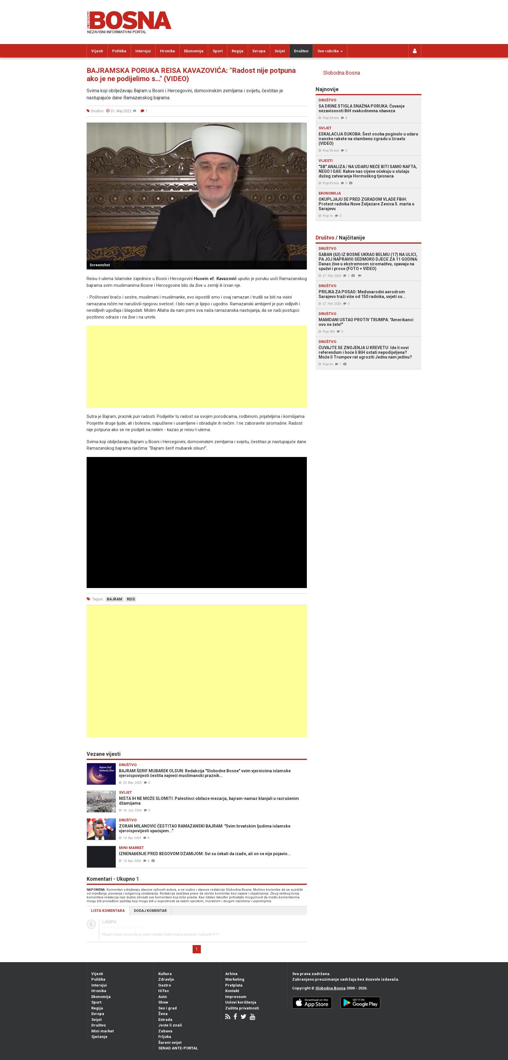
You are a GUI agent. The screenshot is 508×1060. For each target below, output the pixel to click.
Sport (218, 51)
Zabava (165, 1031)
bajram (114, 599)
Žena (163, 1014)
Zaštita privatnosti (242, 1008)
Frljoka (164, 1036)
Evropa (259, 51)
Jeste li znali (170, 1025)
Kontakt (232, 991)
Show (163, 1002)
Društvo (301, 51)
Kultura (165, 974)
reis (131, 599)
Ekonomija (193, 51)
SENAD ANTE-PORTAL (178, 1048)
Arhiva (231, 974)
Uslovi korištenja (240, 1002)
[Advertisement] (197, 367)
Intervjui (143, 51)
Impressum (235, 996)
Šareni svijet (169, 1042)
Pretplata (234, 985)
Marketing (234, 979)
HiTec (163, 991)
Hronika (167, 51)
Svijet (280, 51)
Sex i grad (167, 1008)
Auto (162, 996)
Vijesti (97, 51)
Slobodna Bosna (341, 73)
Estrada (165, 1019)
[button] (301, 128)
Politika (119, 51)
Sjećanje (99, 1036)
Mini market (102, 1031)
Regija (237, 51)
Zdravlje (166, 979)
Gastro (164, 985)
